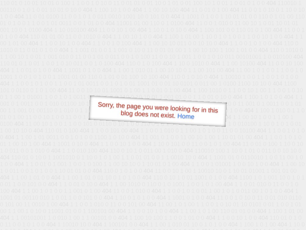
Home (185, 116)
